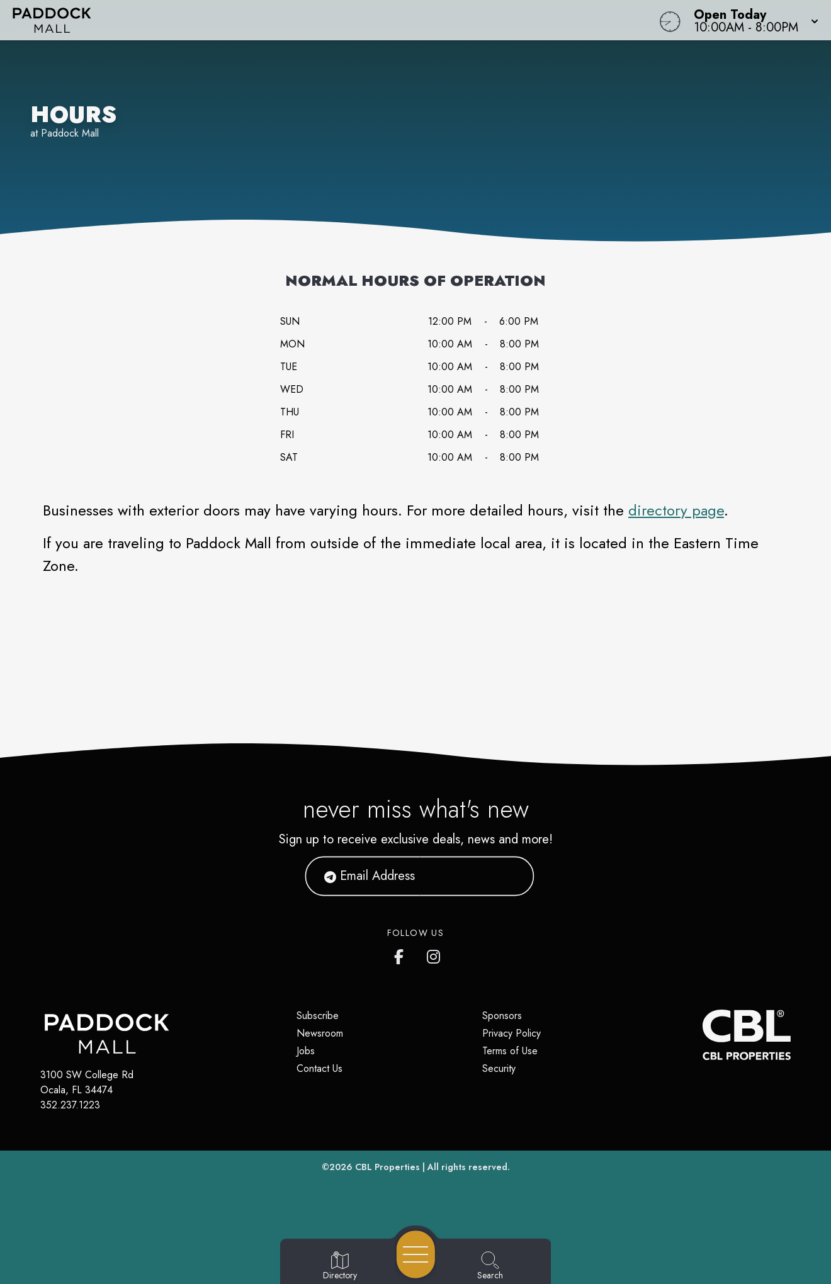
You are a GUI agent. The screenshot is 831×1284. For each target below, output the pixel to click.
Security (499, 1068)
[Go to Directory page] (340, 1266)
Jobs (306, 1051)
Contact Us (319, 1068)
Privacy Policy (511, 1033)
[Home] (314, 20)
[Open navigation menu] (416, 1254)
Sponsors (502, 1015)
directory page (676, 510)
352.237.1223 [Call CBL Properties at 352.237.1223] (70, 1105)
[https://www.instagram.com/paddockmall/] (434, 954)
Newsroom (320, 1033)
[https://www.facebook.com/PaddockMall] (402, 954)
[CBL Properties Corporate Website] (702, 1035)
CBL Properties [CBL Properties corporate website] (387, 1167)
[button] (752, 20)
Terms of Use (510, 1051)
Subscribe (318, 1015)
